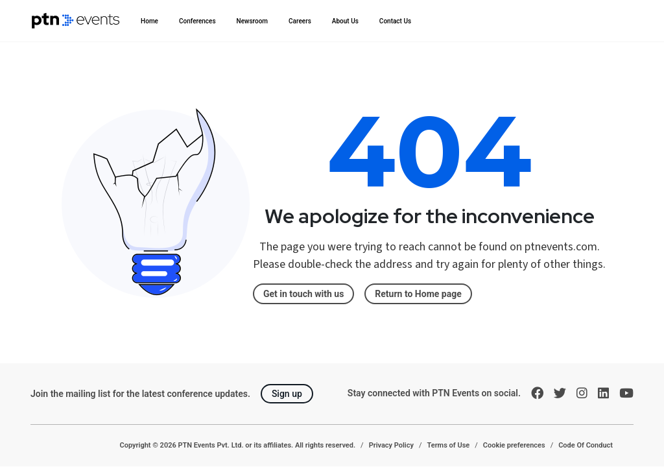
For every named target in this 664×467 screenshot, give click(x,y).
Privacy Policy (391, 445)
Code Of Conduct (585, 445)
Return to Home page (418, 294)
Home (149, 21)
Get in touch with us (303, 294)
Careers (300, 21)
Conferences (197, 21)
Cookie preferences (514, 445)
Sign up (287, 394)
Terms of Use (448, 445)
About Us (345, 21)
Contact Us (395, 21)
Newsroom (252, 21)
